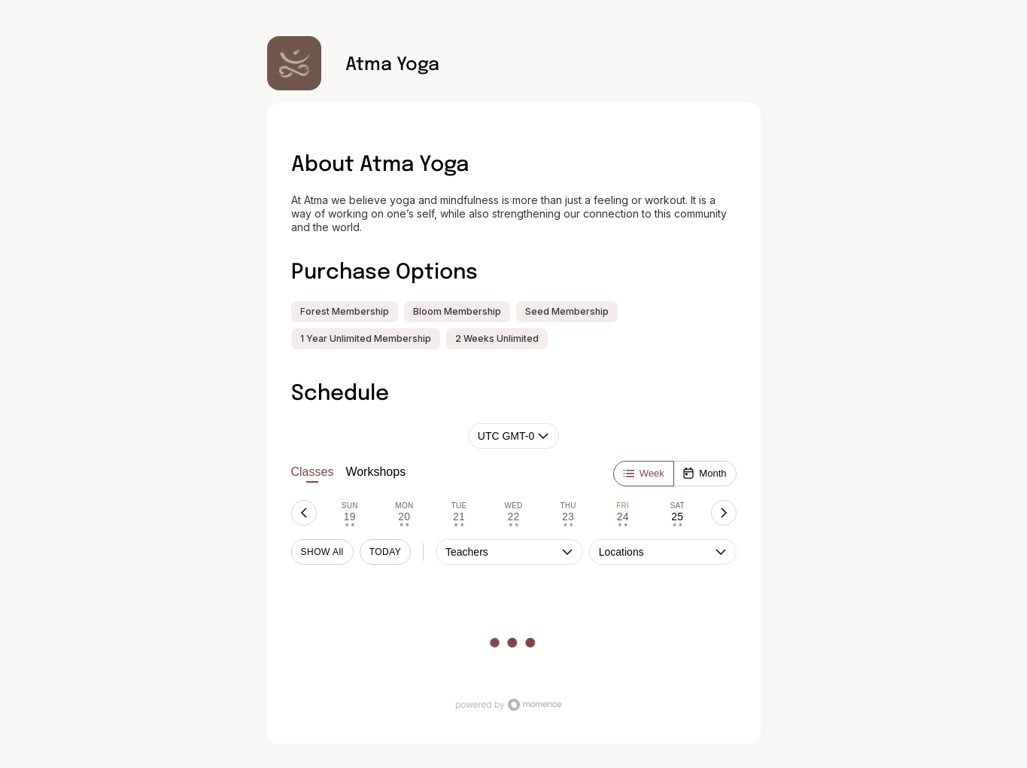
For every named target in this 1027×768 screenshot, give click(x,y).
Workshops (375, 471)
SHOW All (322, 552)
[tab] (350, 512)
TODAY (385, 552)
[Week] (643, 473)
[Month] (704, 473)
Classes (312, 474)
